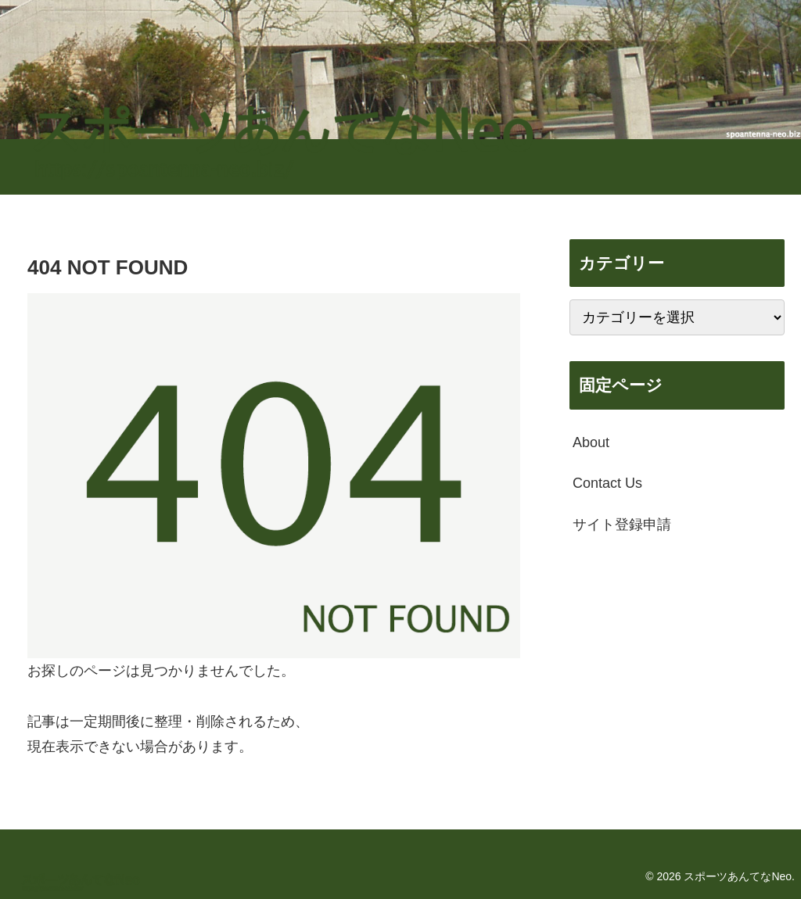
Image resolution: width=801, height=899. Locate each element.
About (591, 442)
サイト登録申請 (622, 524)
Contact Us (607, 483)
